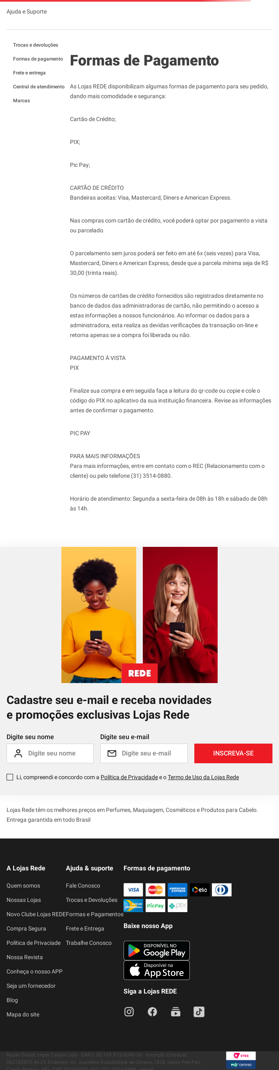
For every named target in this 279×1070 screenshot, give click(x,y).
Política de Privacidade (129, 777)
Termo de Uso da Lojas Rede (203, 777)
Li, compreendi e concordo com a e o (127, 777)
